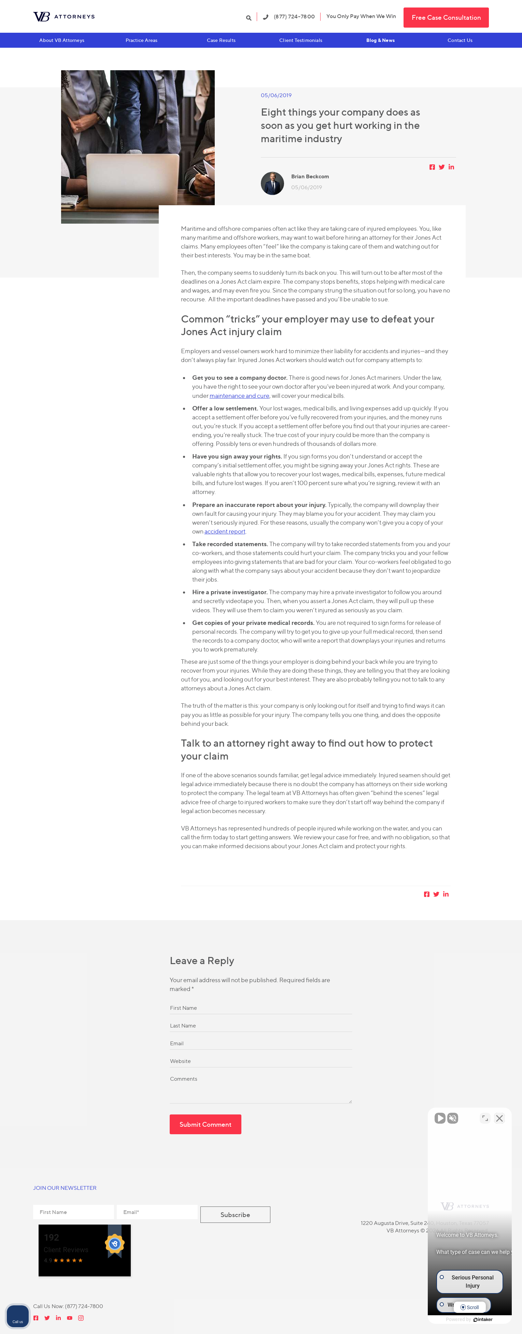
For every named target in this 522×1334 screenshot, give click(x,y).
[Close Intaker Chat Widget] (499, 1116)
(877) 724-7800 (289, 16)
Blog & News (380, 40)
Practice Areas (142, 40)
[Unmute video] (401, 1116)
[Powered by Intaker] (464, 1320)
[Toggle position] (485, 1116)
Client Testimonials (300, 40)
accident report (224, 531)
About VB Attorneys (61, 40)
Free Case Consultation (446, 17)
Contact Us (460, 40)
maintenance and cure (239, 395)
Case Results (221, 40)
